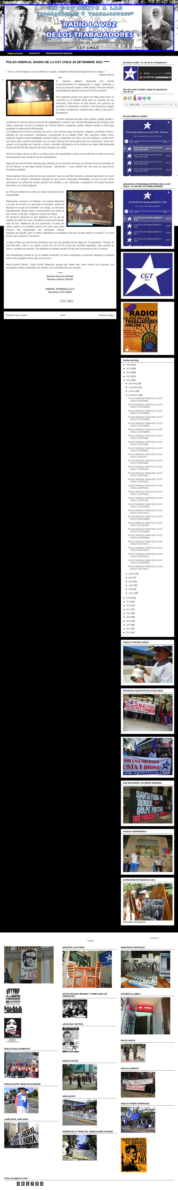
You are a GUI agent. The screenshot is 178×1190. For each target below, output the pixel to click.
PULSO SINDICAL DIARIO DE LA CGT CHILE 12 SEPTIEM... (145, 499)
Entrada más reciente (16, 315)
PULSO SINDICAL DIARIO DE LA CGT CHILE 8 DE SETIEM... (145, 524)
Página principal (15, 53)
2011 (128, 632)
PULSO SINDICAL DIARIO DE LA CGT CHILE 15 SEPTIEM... (145, 480)
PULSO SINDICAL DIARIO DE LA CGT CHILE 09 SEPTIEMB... (145, 518)
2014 (128, 621)
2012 (128, 628)
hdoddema (154, 938)
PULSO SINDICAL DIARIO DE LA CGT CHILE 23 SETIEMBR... (145, 430)
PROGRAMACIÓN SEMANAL (59, 53)
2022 (128, 376)
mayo (131, 585)
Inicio (62, 315)
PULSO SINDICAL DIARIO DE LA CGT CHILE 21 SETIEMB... (145, 443)
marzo (131, 593)
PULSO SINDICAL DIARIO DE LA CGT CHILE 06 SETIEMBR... (145, 536)
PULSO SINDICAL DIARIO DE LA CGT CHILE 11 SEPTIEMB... (145, 505)
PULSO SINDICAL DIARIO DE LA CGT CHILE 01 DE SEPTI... (145, 567)
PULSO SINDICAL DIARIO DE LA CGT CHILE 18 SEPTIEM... (145, 461)
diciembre (133, 383)
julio (130, 577)
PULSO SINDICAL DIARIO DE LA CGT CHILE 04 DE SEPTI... (145, 549)
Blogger (90, 941)
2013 (128, 625)
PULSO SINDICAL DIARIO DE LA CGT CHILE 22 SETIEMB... (145, 437)
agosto (131, 574)
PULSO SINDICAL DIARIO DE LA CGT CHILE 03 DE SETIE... (145, 555)
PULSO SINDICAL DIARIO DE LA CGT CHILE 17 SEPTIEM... (145, 468)
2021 (128, 380)
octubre (132, 391)
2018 (128, 605)
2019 (128, 602)
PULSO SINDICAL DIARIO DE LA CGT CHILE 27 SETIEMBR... (145, 406)
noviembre (133, 387)
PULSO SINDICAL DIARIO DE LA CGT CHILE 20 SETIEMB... (145, 449)
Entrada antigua (106, 315)
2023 (128, 372)
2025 (128, 365)
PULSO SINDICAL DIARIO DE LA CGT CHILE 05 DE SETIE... (145, 542)
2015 (128, 617)
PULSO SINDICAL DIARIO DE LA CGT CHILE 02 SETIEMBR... (145, 561)
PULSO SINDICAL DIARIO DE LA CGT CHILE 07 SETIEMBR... (145, 530)
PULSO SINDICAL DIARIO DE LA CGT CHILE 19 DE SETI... (145, 455)
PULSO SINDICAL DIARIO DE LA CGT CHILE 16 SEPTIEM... (145, 474)
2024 (128, 368)
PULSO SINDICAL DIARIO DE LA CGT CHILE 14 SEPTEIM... (145, 486)
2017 (128, 609)
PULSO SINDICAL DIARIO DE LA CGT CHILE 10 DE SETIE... (145, 511)
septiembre (133, 395)
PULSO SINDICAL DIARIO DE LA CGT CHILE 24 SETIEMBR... (145, 424)
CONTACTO (34, 53)
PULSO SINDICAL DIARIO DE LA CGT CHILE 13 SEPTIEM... (145, 493)
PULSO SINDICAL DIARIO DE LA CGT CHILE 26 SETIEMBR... (145, 412)
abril (130, 589)
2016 (128, 613)
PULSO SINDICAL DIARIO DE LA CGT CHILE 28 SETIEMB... (145, 399)
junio (130, 581)
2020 (128, 598)
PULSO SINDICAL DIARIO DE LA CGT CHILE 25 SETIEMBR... (145, 418)
